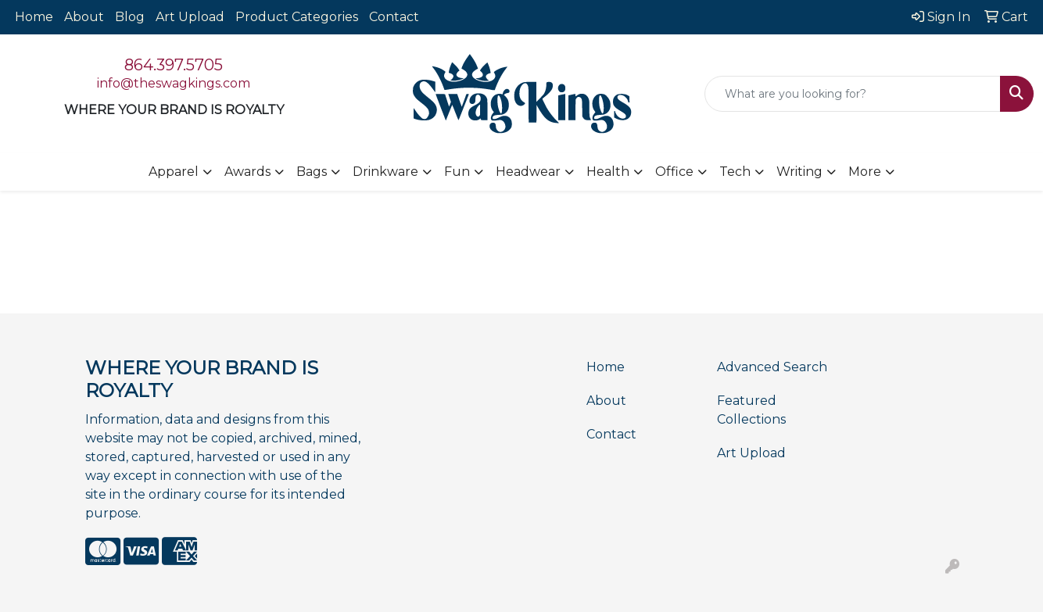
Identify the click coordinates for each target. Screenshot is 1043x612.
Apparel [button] (174, 171)
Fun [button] (457, 171)
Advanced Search (772, 367)
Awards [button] (247, 171)
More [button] (864, 171)
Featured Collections (751, 410)
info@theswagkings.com (173, 83)
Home (34, 16)
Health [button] (607, 171)
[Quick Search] (852, 94)
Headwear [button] (528, 171)
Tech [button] (735, 171)
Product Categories (296, 16)
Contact (394, 16)
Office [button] (674, 171)
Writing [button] (799, 171)
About (84, 16)
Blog (130, 16)
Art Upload (190, 16)
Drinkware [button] (385, 171)
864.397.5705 (173, 64)
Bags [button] (311, 171)
